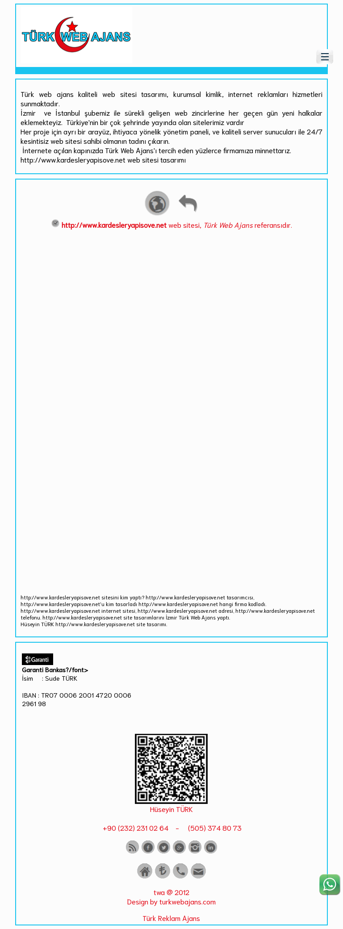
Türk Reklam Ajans (171, 917)
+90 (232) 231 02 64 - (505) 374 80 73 (171, 827)
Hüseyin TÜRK (171, 808)
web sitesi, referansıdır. (171, 224)
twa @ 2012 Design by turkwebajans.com (171, 896)
